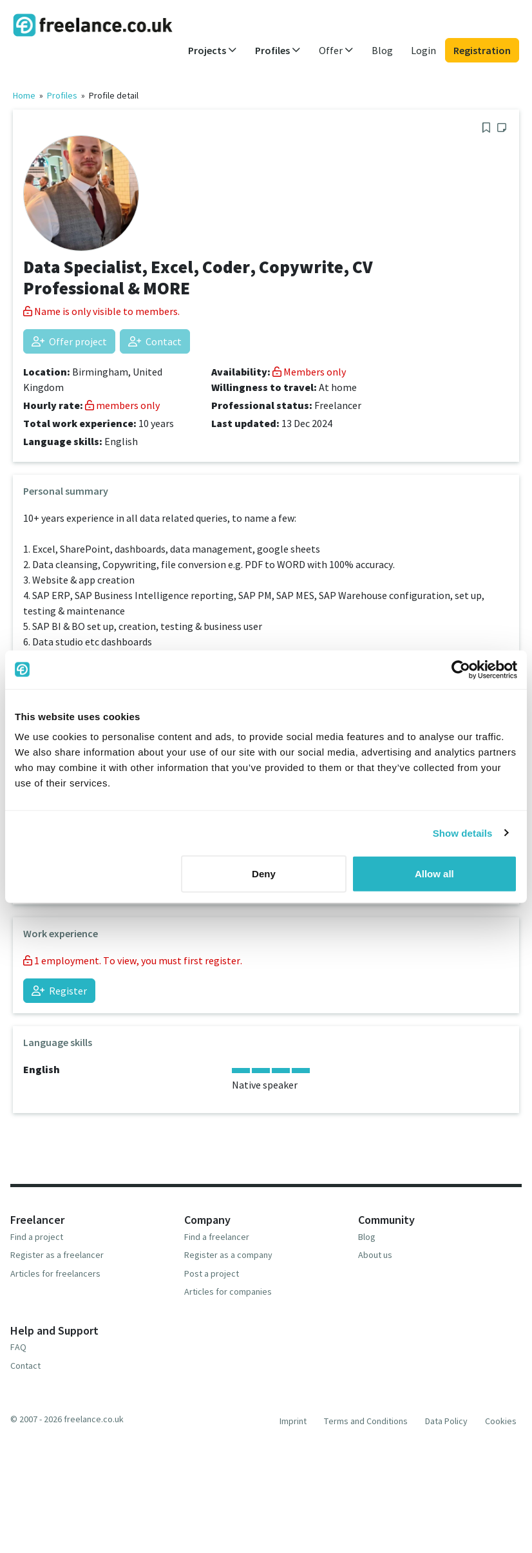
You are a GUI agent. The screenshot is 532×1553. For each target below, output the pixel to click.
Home (24, 95)
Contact (155, 341)
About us (375, 1255)
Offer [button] (336, 50)
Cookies (501, 1421)
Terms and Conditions (366, 1421)
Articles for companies (228, 1291)
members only (122, 405)
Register (59, 990)
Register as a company (228, 1255)
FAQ (18, 1347)
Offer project (69, 341)
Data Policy (446, 1421)
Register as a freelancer (57, 1255)
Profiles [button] (278, 50)
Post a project (211, 1273)
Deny (264, 873)
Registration (482, 50)
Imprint (293, 1421)
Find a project (36, 1237)
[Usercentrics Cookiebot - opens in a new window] (460, 669)
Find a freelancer (216, 1237)
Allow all (434, 873)
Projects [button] (212, 50)
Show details (463, 832)
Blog (382, 50)
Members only (309, 371)
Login (423, 50)
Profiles (62, 95)
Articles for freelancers (55, 1273)
